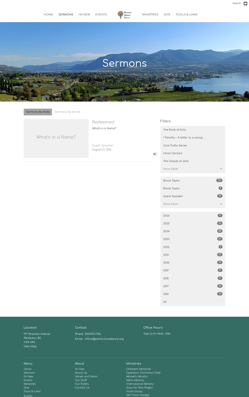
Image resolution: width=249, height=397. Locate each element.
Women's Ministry (137, 376)
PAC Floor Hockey (137, 395)
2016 (192, 294)
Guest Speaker (192, 196)
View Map (30, 346)
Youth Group (134, 391)
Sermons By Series (67, 111)
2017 (192, 286)
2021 (192, 254)
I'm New (84, 14)
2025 (192, 223)
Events (101, 14)
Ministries (150, 14)
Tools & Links (187, 14)
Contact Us (82, 387)
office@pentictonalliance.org (104, 338)
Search (237, 3)
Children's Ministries (138, 369)
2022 (192, 247)
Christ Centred (172, 153)
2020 (192, 262)
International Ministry (140, 384)
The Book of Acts (174, 129)
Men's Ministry (135, 380)
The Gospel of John (176, 161)
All (165, 301)
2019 (192, 270)
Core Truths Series (175, 145)
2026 (192, 215)
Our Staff (81, 380)
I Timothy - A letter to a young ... (184, 137)
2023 (192, 239)
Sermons (66, 14)
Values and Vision (86, 376)
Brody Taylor (192, 188)
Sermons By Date (38, 111)
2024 (192, 231)
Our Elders (82, 384)
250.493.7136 (93, 334)
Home (48, 14)
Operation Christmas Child (143, 372)
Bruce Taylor (192, 180)
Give (167, 14)
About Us (81, 372)
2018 (192, 278)
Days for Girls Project (139, 387)
